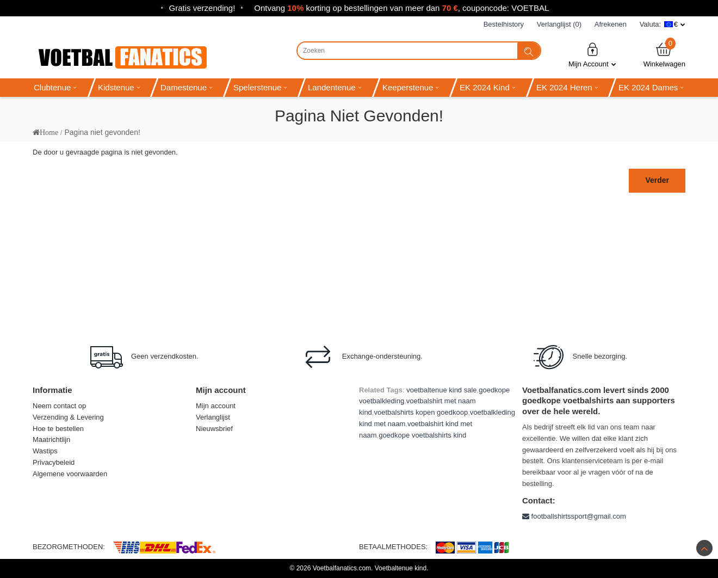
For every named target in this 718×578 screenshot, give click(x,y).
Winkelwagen (664, 54)
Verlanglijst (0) (559, 24)
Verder (657, 180)
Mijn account (216, 406)
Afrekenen (611, 24)
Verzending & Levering (68, 417)
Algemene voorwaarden (70, 474)
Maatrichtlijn (51, 439)
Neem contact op (59, 406)
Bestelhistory (504, 24)
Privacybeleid (54, 462)
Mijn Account (592, 54)
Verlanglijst (213, 417)
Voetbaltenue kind (400, 568)
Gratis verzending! (202, 8)
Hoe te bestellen (58, 429)
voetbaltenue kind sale (441, 390)
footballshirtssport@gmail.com (574, 516)
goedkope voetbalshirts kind (422, 435)
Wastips (45, 451)
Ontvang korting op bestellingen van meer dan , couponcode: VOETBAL (401, 8)
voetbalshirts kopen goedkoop (421, 412)
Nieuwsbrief (214, 429)
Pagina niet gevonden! (102, 132)
